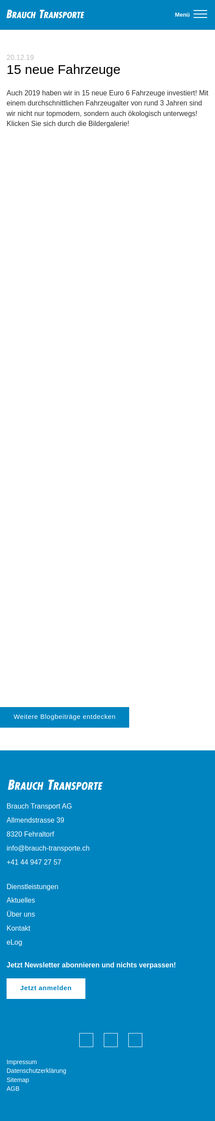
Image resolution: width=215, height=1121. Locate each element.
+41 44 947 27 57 (34, 862)
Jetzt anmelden (46, 987)
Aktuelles (21, 900)
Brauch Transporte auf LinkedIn (111, 1040)
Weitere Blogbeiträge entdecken (65, 716)
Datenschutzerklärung (36, 1070)
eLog (14, 942)
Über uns (21, 914)
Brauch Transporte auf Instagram (135, 1040)
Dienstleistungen (32, 886)
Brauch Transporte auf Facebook (86, 1040)
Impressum (22, 1061)
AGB (13, 1088)
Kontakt (18, 928)
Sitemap (18, 1079)
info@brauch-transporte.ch (48, 848)
